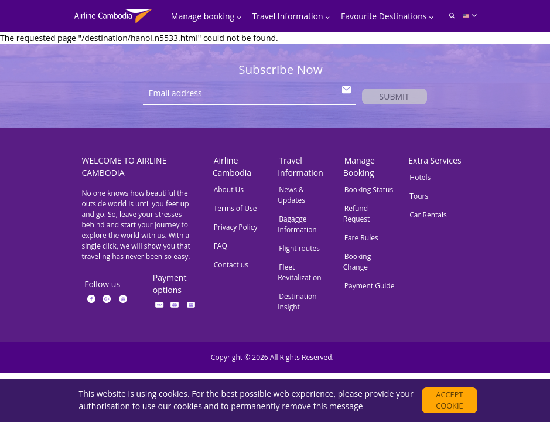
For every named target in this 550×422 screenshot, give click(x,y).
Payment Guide (369, 289)
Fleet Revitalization (299, 276)
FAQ (220, 249)
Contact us (231, 268)
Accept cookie (450, 397)
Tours (418, 200)
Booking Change (357, 265)
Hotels (420, 181)
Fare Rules (361, 241)
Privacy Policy (236, 231)
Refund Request (356, 217)
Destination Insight (297, 305)
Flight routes (299, 252)
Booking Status (368, 193)
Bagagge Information (297, 227)
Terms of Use (235, 212)
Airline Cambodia (232, 170)
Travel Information (300, 170)
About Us (229, 193)
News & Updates (291, 198)
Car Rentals (427, 218)
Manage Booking (359, 170)
